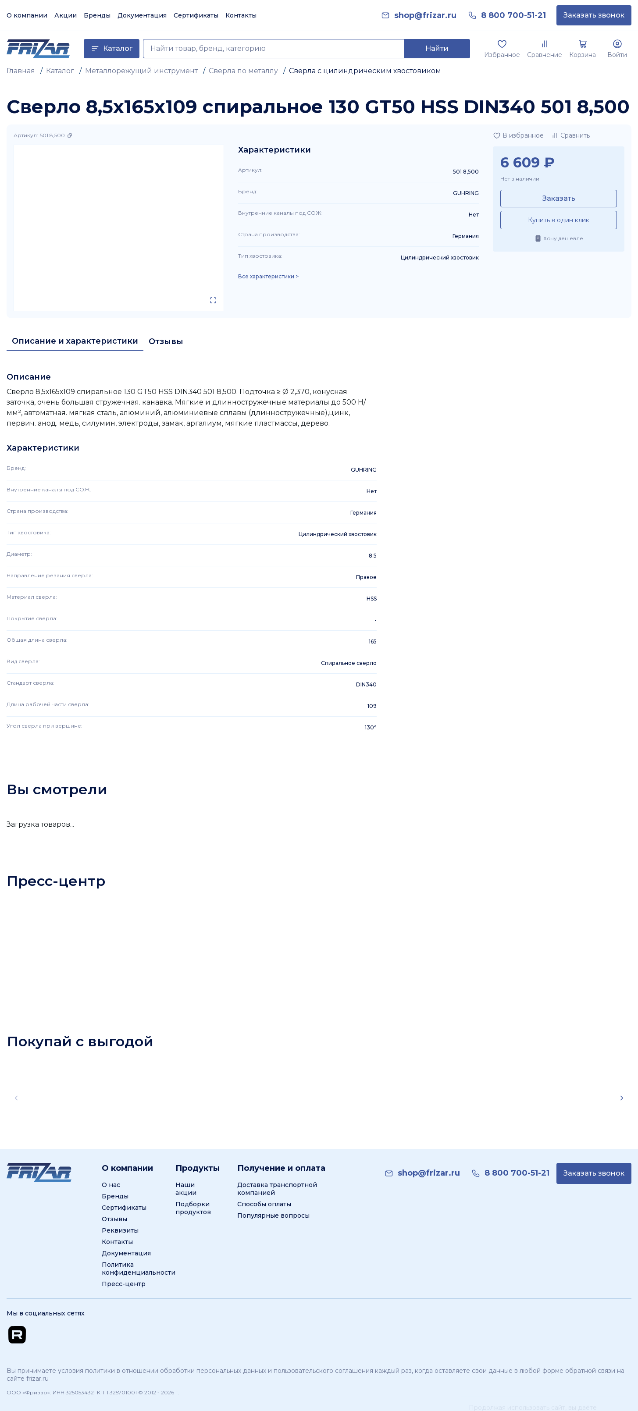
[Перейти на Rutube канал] (17, 1334)
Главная (21, 71)
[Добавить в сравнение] (570, 135)
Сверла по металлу (243, 71)
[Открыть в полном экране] (213, 300)
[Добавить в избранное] (518, 135)
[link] (425, 15)
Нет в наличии (519, 178)
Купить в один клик (558, 220)
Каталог (60, 71)
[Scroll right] (622, 1098)
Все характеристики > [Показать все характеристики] (268, 277)
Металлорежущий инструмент (141, 71)
